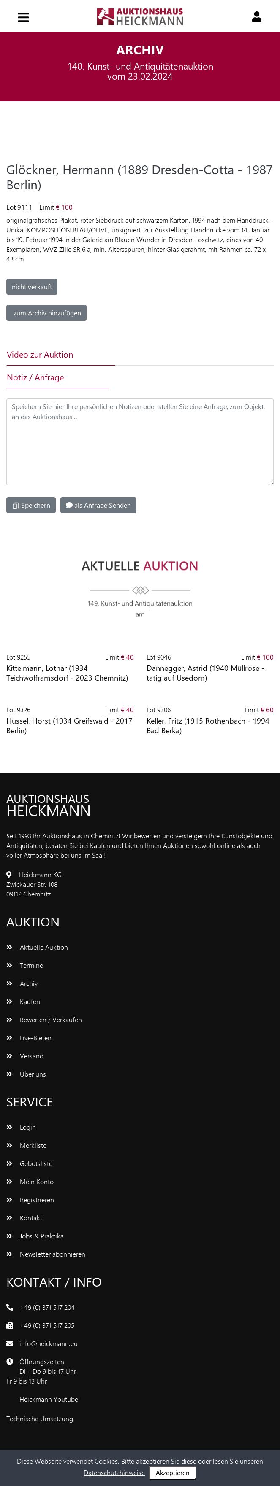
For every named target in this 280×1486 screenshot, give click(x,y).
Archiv (22, 983)
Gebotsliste (29, 1163)
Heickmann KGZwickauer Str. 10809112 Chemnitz (34, 884)
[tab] (161, 354)
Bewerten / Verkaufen (44, 1019)
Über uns (26, 1073)
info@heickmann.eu (48, 1343)
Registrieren (30, 1199)
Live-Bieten (29, 1037)
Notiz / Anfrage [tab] (35, 376)
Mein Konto (30, 1181)
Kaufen (23, 1001)
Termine (24, 965)
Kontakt (24, 1217)
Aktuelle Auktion (37, 946)
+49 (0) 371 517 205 (46, 1325)
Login (21, 1127)
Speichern (31, 505)
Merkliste (26, 1145)
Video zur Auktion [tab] (40, 354)
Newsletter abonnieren (45, 1253)
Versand (24, 1055)
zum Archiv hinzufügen (46, 312)
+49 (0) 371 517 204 (47, 1307)
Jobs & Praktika (35, 1235)
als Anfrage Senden (98, 505)
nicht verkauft (32, 286)
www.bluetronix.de (101, 1418)
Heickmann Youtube (48, 1398)
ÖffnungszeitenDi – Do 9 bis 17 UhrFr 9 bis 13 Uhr (41, 1371)
